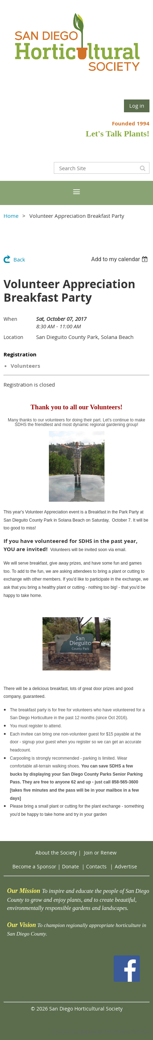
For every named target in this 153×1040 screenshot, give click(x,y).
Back (19, 259)
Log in (136, 105)
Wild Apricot (91, 1031)
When (10, 319)
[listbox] (120, 259)
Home (11, 215)
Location (13, 337)
